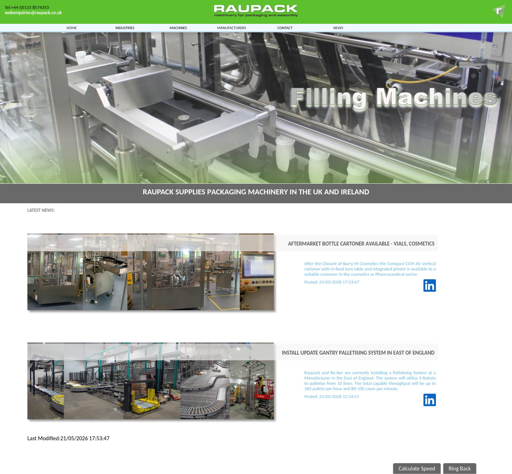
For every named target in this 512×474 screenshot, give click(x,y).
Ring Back (460, 468)
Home (71, 27)
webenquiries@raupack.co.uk (33, 12)
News (338, 27)
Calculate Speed (417, 468)
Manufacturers (231, 27)
